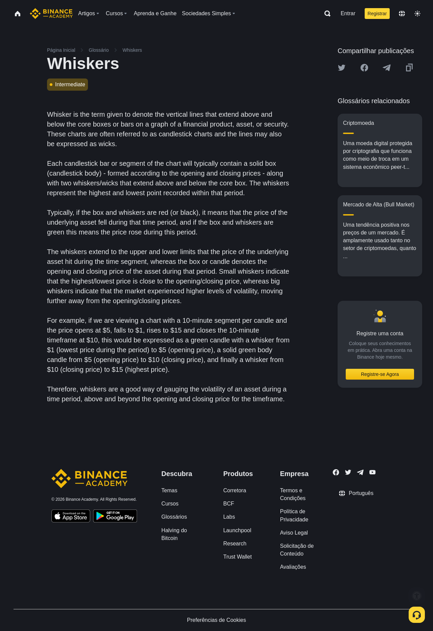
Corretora (234, 490)
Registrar (377, 13)
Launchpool (237, 530)
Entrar (348, 13)
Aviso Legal (294, 533)
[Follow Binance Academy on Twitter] (348, 472)
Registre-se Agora (380, 374)
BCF (228, 503)
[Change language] (402, 13)
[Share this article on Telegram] (387, 68)
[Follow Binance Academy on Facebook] (336, 472)
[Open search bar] (325, 13)
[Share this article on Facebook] (364, 68)
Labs (229, 517)
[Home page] (51, 13)
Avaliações (293, 567)
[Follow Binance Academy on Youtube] (372, 472)
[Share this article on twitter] (342, 68)
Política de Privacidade (294, 515)
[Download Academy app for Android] (115, 517)
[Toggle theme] (417, 13)
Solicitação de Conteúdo (297, 550)
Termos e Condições (293, 494)
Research (234, 543)
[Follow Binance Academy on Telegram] (360, 472)
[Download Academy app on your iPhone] (70, 517)
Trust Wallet (237, 557)
